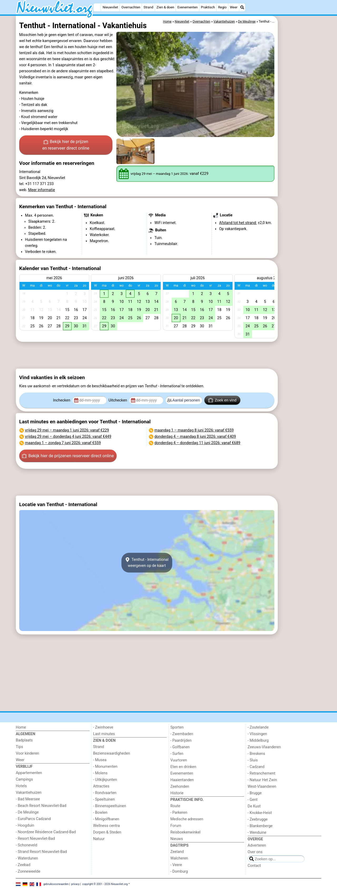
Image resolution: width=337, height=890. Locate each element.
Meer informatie (41, 190)
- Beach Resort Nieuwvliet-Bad (41, 805)
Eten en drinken (183, 767)
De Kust (254, 806)
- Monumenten (105, 766)
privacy (75, 884)
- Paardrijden (181, 740)
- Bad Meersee (28, 799)
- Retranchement (261, 773)
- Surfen (176, 753)
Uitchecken (118, 400)
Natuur (99, 839)
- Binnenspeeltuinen (109, 806)
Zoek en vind (222, 400)
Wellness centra (106, 825)
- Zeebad (23, 865)
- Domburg (179, 871)
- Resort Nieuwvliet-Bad (35, 838)
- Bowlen (100, 812)
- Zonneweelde (28, 871)
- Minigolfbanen (106, 819)
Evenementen (187, 7)
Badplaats (24, 740)
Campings (24, 779)
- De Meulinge (27, 812)
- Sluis (253, 760)
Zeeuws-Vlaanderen (264, 747)
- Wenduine (257, 832)
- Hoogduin (25, 825)
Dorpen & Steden (107, 832)
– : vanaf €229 (67, 430)
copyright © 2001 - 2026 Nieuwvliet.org (105, 884)
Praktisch (208, 7)
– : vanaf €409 (195, 436)
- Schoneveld (26, 845)
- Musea (100, 760)
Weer (233, 7)
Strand (148, 7)
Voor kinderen (27, 753)
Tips (19, 747)
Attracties (101, 786)
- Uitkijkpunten (105, 779)
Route (175, 806)
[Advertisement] (300, 137)
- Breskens (256, 753)
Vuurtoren (178, 760)
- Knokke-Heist (260, 813)
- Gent (253, 799)
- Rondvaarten (105, 793)
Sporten (177, 727)
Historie (177, 793)
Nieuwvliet (110, 7)
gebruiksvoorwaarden (56, 884)
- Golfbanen (180, 747)
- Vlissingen (257, 734)
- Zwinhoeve (103, 727)
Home (21, 727)
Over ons (255, 852)
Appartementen (29, 773)
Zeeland (177, 852)
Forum (175, 825)
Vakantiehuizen (29, 792)
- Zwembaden (181, 734)
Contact (254, 865)
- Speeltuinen (104, 799)
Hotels (21, 786)
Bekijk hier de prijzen (66, 145)
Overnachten (130, 7)
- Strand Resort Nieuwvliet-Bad (41, 852)
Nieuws (176, 839)
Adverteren (257, 845)
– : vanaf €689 (197, 443)
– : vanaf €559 (63, 443)
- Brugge (255, 793)
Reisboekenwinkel (185, 832)
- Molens (100, 773)
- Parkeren (178, 812)
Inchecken (62, 400)
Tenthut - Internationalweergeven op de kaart (146, 562)
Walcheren (179, 858)
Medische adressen (186, 819)
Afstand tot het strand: (238, 223)
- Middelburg (258, 740)
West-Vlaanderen (262, 786)
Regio (222, 7)
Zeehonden (179, 786)
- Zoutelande (258, 727)
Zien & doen (165, 7)
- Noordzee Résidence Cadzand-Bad (46, 832)
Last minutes (104, 734)
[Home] (97, 7)
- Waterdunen (27, 858)
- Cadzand (256, 767)
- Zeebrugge (258, 819)
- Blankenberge (260, 826)
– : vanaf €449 (68, 436)
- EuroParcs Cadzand (33, 819)
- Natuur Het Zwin (262, 780)
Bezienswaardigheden (111, 753)
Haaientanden (182, 780)
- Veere (176, 865)
